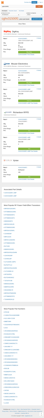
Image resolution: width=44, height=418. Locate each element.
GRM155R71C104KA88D (11, 349)
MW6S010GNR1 (9, 249)
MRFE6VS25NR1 (9, 230)
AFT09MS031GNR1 (10, 211)
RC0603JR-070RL (9, 400)
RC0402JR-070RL (9, 334)
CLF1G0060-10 (8, 271)
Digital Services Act (22, 411)
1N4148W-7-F (8, 346)
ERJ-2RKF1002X (9, 381)
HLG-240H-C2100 (9, 318)
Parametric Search (36, 409)
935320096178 (8, 290)
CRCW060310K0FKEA (11, 331)
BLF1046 (7, 246)
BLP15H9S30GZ (9, 277)
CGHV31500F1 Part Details (26, 54)
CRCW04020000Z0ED (11, 362)
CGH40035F (8, 233)
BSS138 (6, 368)
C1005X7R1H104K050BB (11, 315)
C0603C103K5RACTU (10, 396)
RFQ (29, 130)
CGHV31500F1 (22, 38)
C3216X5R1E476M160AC (12, 324)
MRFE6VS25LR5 (9, 224)
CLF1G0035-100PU (10, 262)
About (18, 409)
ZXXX (6, 327)
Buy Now (29, 52)
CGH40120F (8, 258)
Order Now (29, 100)
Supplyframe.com (28, 415)
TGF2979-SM (8, 280)
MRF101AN (7, 237)
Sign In (41, 2)
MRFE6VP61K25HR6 (10, 252)
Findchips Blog (27, 2)
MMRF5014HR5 (9, 287)
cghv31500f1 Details (36, 19)
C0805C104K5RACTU (10, 343)
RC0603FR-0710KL (10, 371)
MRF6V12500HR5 (9, 240)
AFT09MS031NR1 (9, 243)
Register (34, 2)
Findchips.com (2, 2)
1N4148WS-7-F (8, 356)
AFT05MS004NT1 (9, 215)
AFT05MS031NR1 (9, 227)
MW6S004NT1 (8, 221)
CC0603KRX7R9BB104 (11, 365)
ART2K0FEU (8, 274)
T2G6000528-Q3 (9, 299)
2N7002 (6, 390)
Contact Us (13, 409)
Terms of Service (13, 411)
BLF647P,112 (8, 265)
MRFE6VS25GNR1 (10, 208)
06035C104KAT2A (9, 393)
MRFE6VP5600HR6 (10, 293)
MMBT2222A (8, 374)
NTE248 (6, 312)
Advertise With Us (25, 413)
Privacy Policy (5, 411)
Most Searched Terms (25, 409)
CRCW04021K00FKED (11, 340)
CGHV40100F (8, 255)
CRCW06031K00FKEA (11, 384)
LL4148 (6, 403)
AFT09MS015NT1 (9, 218)
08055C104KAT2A (9, 378)
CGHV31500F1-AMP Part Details (28, 103)
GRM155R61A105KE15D (11, 387)
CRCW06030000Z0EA (10, 359)
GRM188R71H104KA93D (11, 337)
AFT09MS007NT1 (9, 296)
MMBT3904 (7, 321)
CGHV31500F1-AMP (24, 89)
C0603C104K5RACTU (10, 353)
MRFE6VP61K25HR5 (10, 268)
